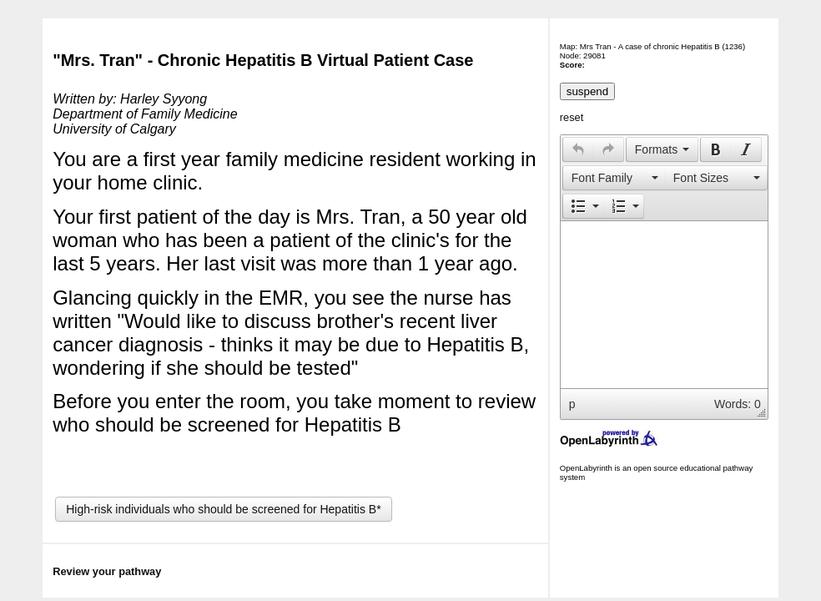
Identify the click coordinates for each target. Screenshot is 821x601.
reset (571, 117)
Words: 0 (737, 404)
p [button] (572, 404)
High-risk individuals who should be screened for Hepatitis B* (223, 509)
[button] (577, 149)
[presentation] (578, 149)
